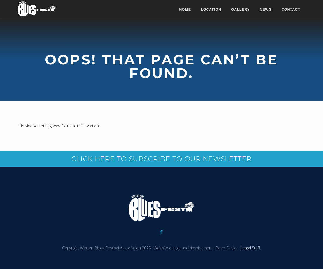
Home (185, 9)
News (266, 9)
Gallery (240, 9)
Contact (291, 9)
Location (211, 9)
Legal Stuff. (250, 248)
